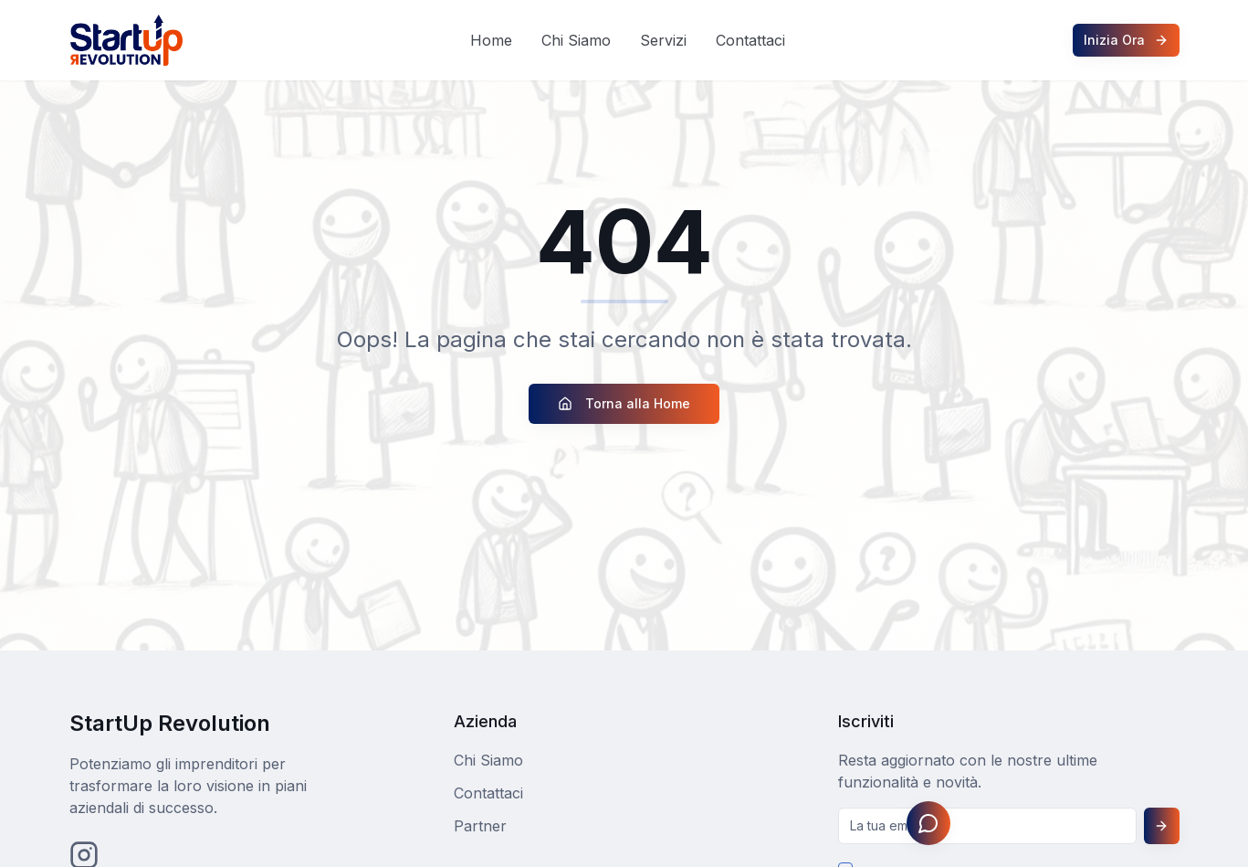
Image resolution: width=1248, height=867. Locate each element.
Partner (480, 826)
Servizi (663, 40)
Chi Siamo (576, 40)
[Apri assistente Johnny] (928, 823)
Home (491, 40)
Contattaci (750, 40)
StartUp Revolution (169, 723)
